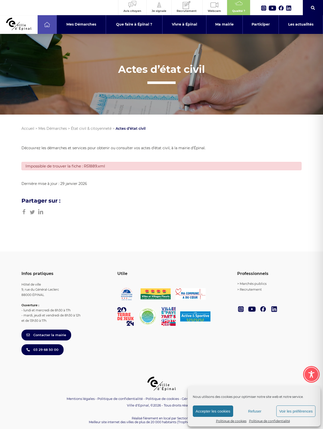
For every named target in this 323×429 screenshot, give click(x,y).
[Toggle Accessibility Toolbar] (311, 374)
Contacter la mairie (46, 335)
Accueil (27, 128)
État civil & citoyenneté (91, 128)
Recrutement (251, 289)
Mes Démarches (52, 128)
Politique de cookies (231, 421)
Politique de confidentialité (269, 421)
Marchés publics (253, 284)
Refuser (254, 411)
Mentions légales (81, 399)
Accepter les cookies (213, 411)
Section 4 (184, 418)
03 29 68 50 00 (42, 350)
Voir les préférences (296, 411)
